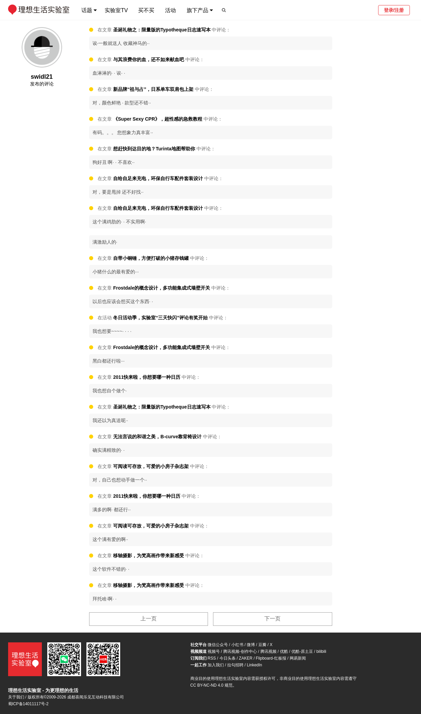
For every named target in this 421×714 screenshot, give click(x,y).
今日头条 (227, 658)
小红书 (237, 644)
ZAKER (246, 658)
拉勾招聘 (235, 665)
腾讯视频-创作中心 (240, 651)
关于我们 (16, 697)
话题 (86, 10)
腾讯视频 (268, 651)
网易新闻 (298, 658)
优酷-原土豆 (302, 651)
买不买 (146, 10)
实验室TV (116, 10)
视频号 (214, 651)
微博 (251, 644)
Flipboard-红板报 (271, 658)
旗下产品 (197, 10)
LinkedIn (254, 665)
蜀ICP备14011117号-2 (28, 703)
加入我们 (216, 665)
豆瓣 (262, 644)
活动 (170, 10)
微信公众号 (218, 644)
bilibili (321, 651)
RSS (212, 658)
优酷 (284, 651)
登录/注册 (394, 10)
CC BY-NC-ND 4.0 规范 (211, 685)
